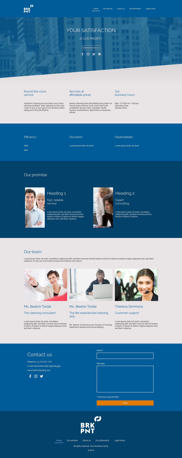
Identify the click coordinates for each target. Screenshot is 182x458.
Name (100, 350)
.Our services (107, 9)
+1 (38, 362)
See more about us (91, 48)
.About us (120, 9)
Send (125, 403)
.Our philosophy (135, 9)
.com (58, 366)
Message (101, 363)
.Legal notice (150, 9)
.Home (95, 9)
